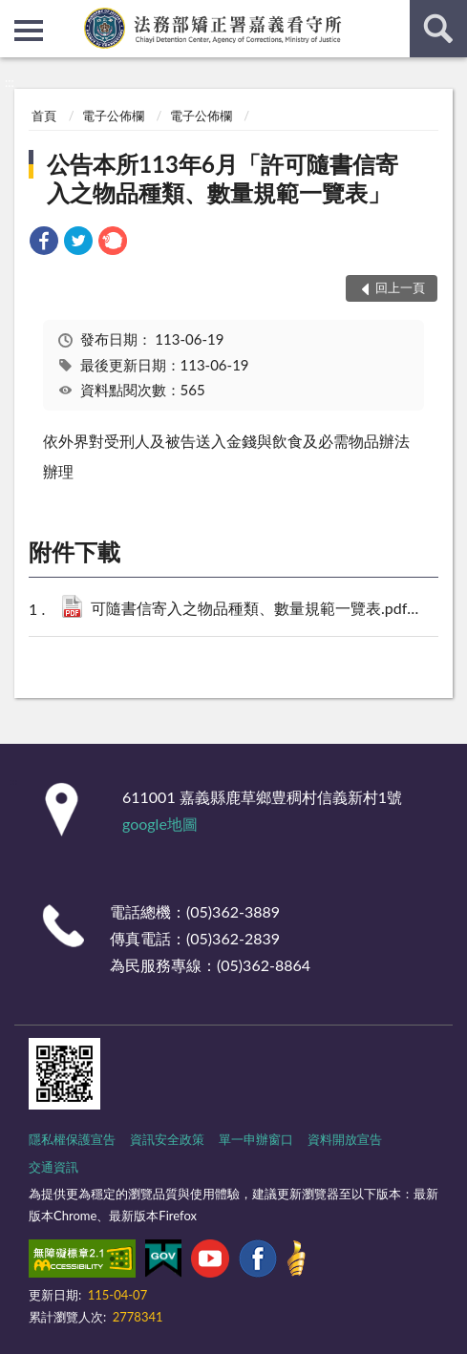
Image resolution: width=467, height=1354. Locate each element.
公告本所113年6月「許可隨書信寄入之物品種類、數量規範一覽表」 (222, 178)
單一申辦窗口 (256, 1139)
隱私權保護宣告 (72, 1139)
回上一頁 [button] (400, 287)
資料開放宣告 (345, 1139)
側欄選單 (28, 30)
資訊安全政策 (167, 1139)
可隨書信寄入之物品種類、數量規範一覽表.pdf (265, 610)
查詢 (438, 28)
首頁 (44, 115)
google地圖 (160, 824)
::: (15, 14)
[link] (44, 243)
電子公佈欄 (113, 115)
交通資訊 (53, 1166)
